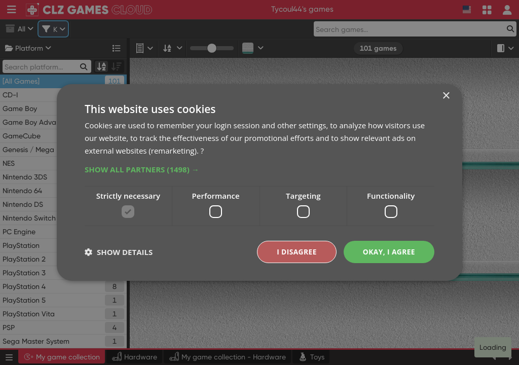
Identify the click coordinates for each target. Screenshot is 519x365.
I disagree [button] (296, 252)
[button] (259, 168)
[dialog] (259, 182)
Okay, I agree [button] (388, 252)
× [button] (446, 96)
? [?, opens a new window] (202, 150)
